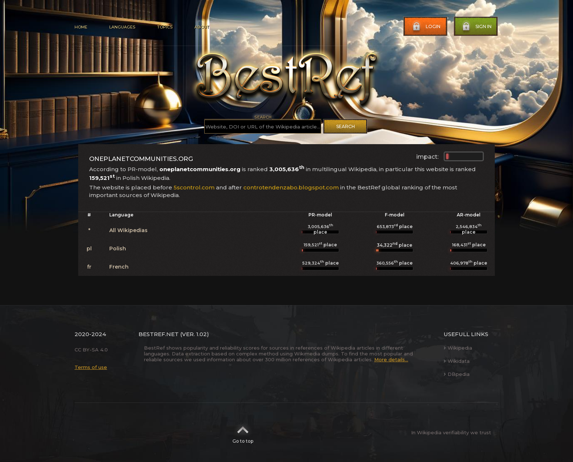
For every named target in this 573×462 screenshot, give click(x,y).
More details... (391, 359)
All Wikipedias (128, 230)
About (201, 27)
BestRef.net (158, 334)
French (119, 266)
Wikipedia (458, 348)
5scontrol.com (194, 187)
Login (425, 27)
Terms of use (91, 367)
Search (345, 126)
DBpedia (457, 374)
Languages (122, 27)
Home (81, 27)
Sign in (476, 27)
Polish (117, 248)
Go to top (243, 432)
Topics (164, 27)
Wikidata (457, 361)
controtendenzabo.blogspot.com (291, 187)
